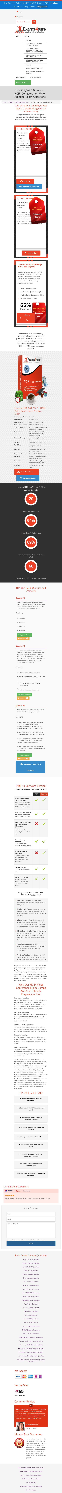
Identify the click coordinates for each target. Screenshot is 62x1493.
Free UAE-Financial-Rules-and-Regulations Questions (31, 1320)
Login (13, 12)
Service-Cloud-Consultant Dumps (31, 1429)
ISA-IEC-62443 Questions (31, 1294)
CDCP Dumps (31, 1462)
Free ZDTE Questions (31, 1231)
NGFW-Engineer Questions (31, 1290)
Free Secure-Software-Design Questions (31, 1308)
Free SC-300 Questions (31, 1282)
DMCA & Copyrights (44, 1485)
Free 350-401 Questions (31, 1245)
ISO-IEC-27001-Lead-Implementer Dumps (31, 1447)
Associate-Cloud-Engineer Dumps (31, 1440)
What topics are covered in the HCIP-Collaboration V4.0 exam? (29, 1084)
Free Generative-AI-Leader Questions (31, 1301)
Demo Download (20, 486)
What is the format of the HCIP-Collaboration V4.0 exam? (27, 1092)
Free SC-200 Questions (31, 1279)
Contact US (30, 1485)
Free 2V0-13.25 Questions (31, 1227)
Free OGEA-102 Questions (31, 1286)
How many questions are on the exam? (22, 1099)
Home (12, 37)
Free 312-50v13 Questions (31, 1268)
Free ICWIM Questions (31, 1271)
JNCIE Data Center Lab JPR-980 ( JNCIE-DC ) (27, 45)
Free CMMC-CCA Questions (31, 1260)
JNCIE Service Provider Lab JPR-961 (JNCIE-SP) (28, 61)
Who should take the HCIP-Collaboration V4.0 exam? (26, 1076)
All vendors (47, 37)
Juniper (22, 41)
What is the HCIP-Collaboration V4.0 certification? (25, 1069)
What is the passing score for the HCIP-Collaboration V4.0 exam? (30, 1114)
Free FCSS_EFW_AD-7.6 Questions (31, 1305)
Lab (20, 37)
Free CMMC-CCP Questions (31, 1253)
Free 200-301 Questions (31, 1238)
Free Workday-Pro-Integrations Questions (31, 1316)
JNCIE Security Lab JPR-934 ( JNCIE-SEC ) (28, 56)
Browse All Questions (25, 186)
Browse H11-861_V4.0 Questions (32, 776)
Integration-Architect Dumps (31, 1451)
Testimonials (15, 78)
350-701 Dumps (31, 1443)
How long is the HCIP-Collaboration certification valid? (27, 1122)
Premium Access (30, 78)
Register (12, 17)
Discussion (32, 662)
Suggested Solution (18, 662)
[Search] (28, 22)
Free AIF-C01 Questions (31, 1257)
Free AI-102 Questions (31, 1264)
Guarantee (43, 1482)
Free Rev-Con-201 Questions (31, 1223)
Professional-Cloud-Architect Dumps (31, 1425)
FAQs (34, 1482)
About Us (26, 1482)
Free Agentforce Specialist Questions (31, 1297)
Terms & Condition (18, 1485)
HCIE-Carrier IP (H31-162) (28, 69)
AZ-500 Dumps (31, 1436)
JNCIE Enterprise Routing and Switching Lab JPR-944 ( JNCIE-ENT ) (28, 50)
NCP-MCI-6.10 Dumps (31, 1469)
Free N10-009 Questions (31, 1234)
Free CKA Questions (31, 1275)
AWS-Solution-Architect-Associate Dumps (31, 1421)
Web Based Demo (23, 493)
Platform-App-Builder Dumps (31, 1432)
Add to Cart (20, 181)
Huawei (21, 65)
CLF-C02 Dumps (31, 1455)
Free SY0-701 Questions (31, 1219)
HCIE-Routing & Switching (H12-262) (29, 72)
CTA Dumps (31, 1466)
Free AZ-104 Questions (31, 1242)
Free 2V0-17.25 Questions (31, 1249)
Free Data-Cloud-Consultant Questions (31, 1312)
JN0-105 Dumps (31, 1458)
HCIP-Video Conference (21, 97)
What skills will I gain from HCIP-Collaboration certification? (28, 1130)
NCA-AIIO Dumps (31, 1473)
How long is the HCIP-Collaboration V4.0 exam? (25, 1107)
